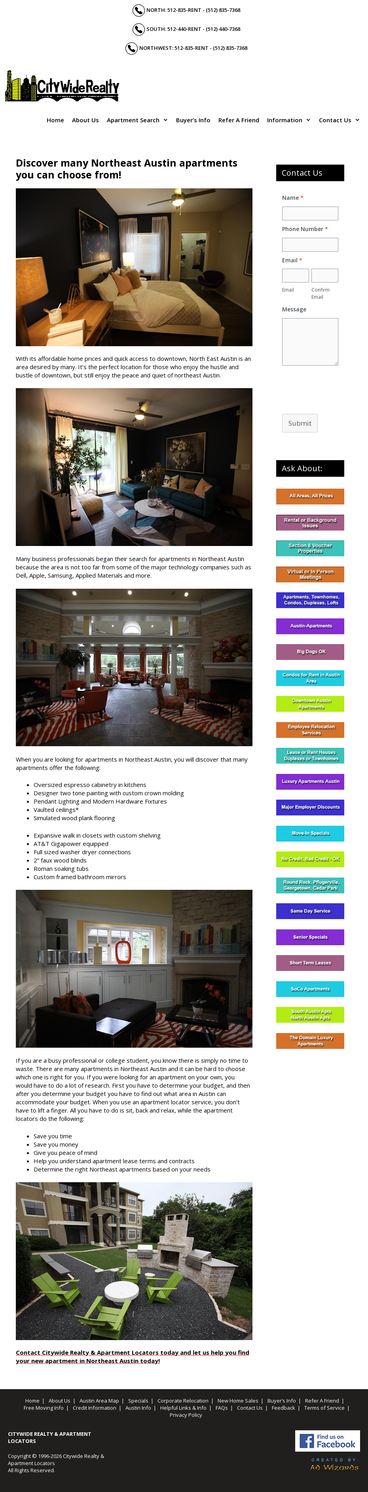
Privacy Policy (186, 1414)
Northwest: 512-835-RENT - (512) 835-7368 (193, 47)
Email (288, 289)
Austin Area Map (99, 1400)
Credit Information (94, 1407)
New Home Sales (238, 1400)
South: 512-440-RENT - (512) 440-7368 (193, 28)
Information (291, 120)
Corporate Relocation (183, 1400)
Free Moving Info (44, 1407)
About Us (85, 120)
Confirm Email (320, 293)
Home (55, 120)
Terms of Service (324, 1407)
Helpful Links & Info (183, 1407)
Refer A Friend (238, 120)
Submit (299, 423)
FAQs (222, 1407)
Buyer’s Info (193, 120)
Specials (138, 1400)
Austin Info (138, 1407)
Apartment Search (139, 120)
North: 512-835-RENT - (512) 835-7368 (193, 9)
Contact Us (341, 120)
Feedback (283, 1407)
